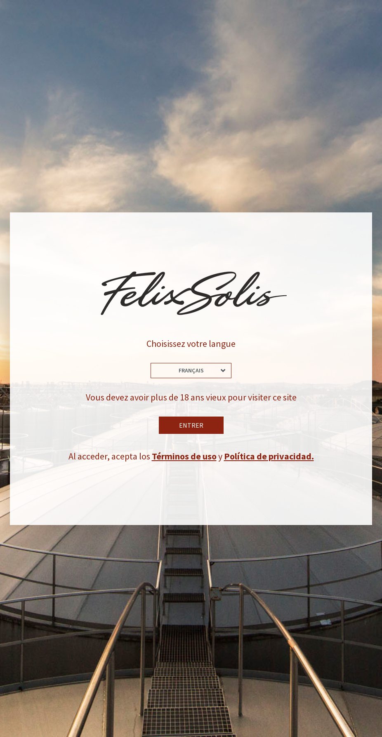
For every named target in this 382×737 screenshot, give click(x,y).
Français (191, 370)
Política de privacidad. (269, 456)
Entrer (191, 425)
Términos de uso (184, 456)
